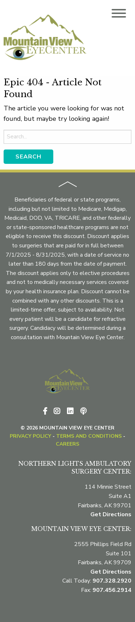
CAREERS (67, 444)
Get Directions (110, 514)
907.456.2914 (112, 590)
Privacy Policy (30, 436)
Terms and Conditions (89, 436)
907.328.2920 (112, 581)
